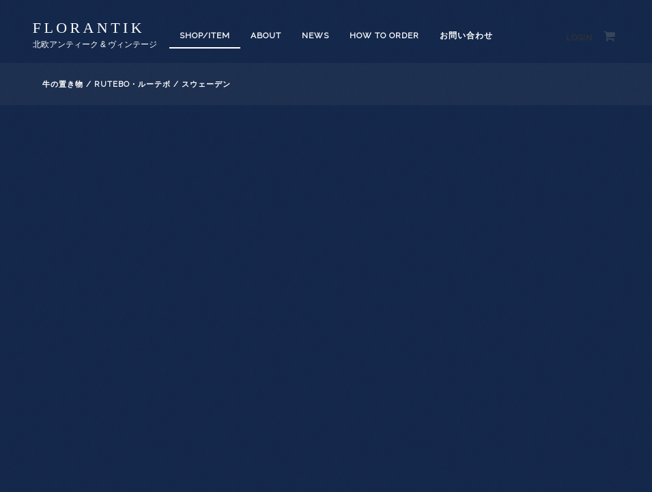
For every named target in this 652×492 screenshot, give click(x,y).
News (315, 35)
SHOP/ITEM (205, 35)
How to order (384, 35)
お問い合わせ (466, 35)
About (266, 35)
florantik (89, 27)
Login (579, 37)
